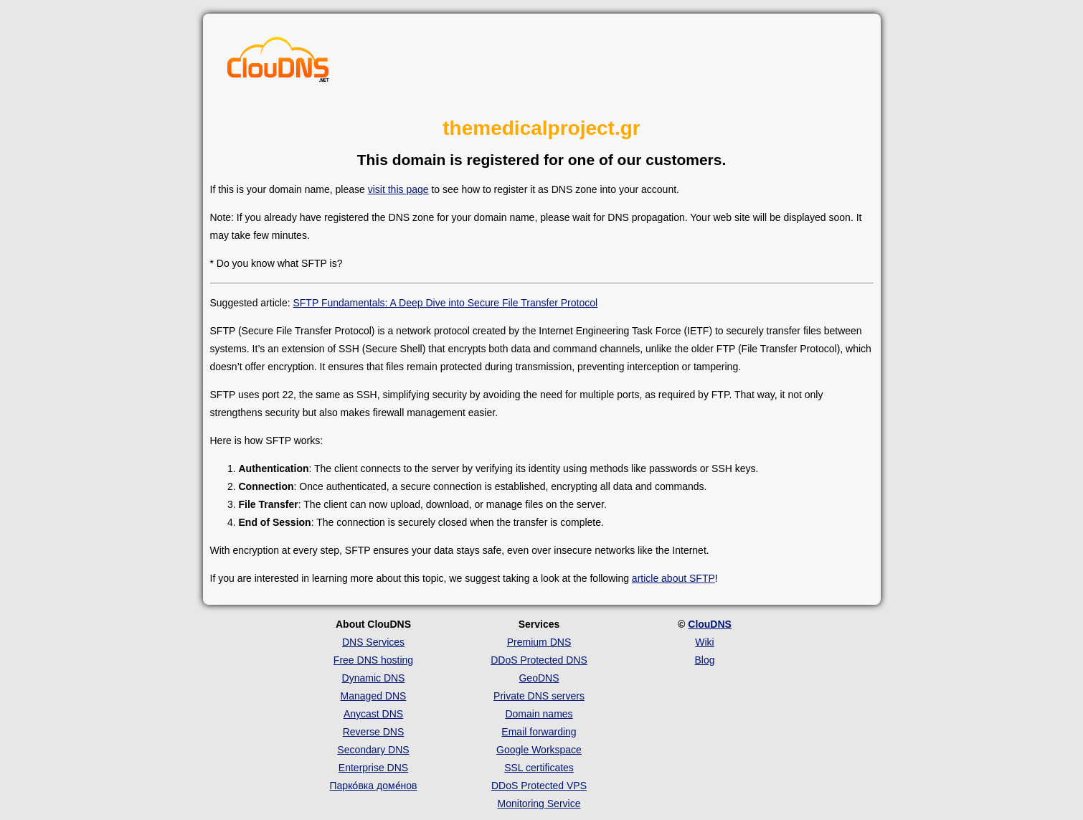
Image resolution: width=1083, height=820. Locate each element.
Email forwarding (538, 731)
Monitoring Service (539, 803)
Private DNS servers (539, 696)
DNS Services (373, 642)
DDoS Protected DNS (539, 660)
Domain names (538, 714)
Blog (704, 660)
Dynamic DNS (373, 678)
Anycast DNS (373, 714)
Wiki (704, 642)
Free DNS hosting (373, 660)
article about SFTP (673, 578)
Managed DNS (374, 696)
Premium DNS (539, 642)
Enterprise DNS (373, 767)
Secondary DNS (373, 749)
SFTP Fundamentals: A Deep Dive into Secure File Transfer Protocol (445, 302)
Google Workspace (539, 749)
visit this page (398, 189)
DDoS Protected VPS (539, 785)
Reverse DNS (374, 731)
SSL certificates (539, 767)
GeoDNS (539, 678)
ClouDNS (710, 624)
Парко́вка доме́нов (373, 785)
